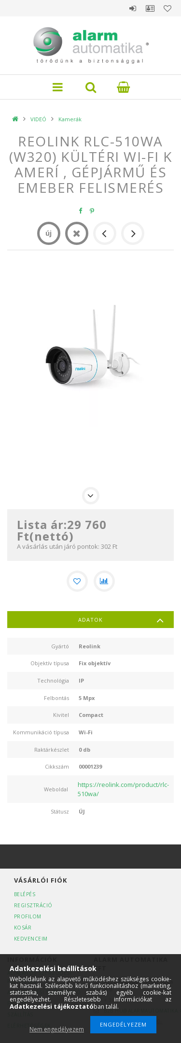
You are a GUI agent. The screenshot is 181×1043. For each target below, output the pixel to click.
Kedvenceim (31, 938)
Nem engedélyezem (56, 1029)
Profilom (28, 916)
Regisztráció (33, 905)
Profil (150, 8)
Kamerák (70, 119)
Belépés (132, 8)
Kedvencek (167, 8)
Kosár (23, 927)
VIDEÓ (38, 119)
